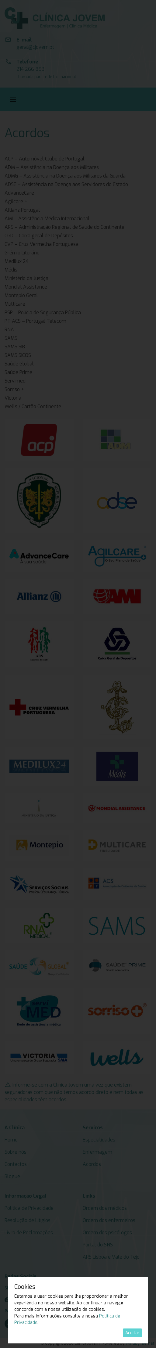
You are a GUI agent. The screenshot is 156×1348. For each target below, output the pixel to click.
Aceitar (132, 1333)
